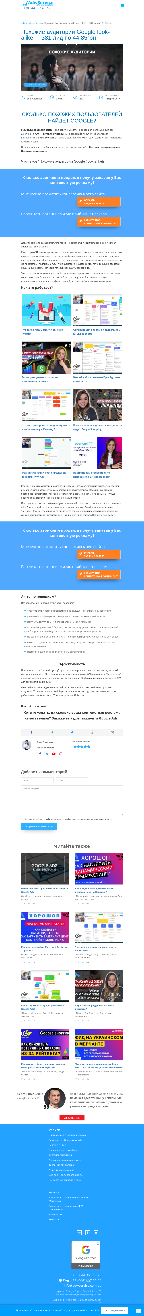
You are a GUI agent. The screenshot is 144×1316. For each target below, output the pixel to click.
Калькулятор (56, 1213)
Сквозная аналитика (60, 1153)
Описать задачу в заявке (94, 202)
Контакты (54, 1218)
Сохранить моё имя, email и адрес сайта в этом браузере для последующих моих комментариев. (69, 819)
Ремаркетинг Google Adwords (65, 1138)
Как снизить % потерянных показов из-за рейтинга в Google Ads (43, 1065)
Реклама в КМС (57, 1143)
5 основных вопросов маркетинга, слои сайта (96, 948)
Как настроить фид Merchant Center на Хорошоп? (44, 948)
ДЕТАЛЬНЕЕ (72, 1117)
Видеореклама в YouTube (63, 1148)
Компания (54, 1191)
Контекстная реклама (35, 85)
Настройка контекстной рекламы (67, 1133)
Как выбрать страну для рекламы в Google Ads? (42, 1006)
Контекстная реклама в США (65, 1178)
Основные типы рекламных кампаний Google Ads (44, 890)
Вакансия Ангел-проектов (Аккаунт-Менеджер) (69, 1198)
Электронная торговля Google (65, 1173)
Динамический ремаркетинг (65, 1158)
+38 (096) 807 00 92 (86, 1279)
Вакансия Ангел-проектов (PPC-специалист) (66, 1206)
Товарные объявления (61, 1163)
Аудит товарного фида (61, 1168)
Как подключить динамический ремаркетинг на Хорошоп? (95, 890)
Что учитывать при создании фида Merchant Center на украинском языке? (99, 1065)
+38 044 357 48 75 (37, 8)
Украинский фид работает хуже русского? (94, 1006)
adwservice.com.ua (31, 22)
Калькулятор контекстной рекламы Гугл (101, 222)
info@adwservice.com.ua (82, 1284)
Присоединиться (114, 1310)
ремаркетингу (29, 137)
